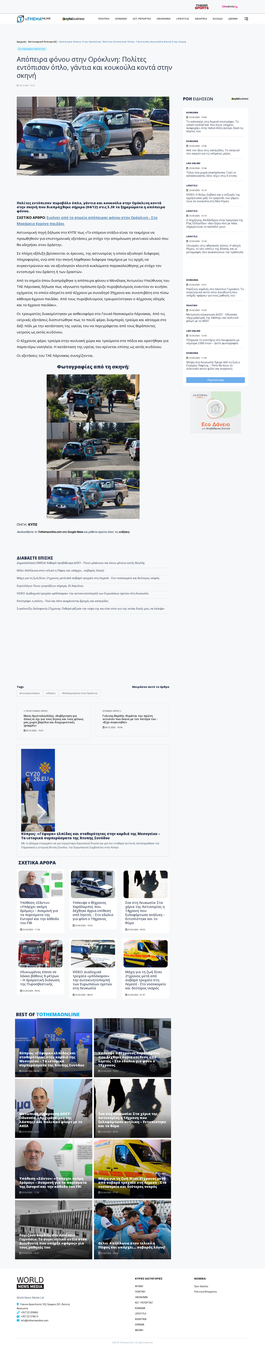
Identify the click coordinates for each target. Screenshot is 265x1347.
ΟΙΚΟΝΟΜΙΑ (164, 18)
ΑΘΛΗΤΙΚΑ (201, 18)
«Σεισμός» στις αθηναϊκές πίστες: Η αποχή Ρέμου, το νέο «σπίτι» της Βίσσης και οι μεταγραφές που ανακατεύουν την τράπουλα (214, 249)
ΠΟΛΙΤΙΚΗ (104, 18)
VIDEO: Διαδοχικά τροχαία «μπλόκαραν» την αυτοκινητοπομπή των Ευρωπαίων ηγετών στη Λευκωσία (82, 593)
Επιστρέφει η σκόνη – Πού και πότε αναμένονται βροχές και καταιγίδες (63, 601)
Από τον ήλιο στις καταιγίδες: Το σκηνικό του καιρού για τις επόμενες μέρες (213, 151)
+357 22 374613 (29, 1316)
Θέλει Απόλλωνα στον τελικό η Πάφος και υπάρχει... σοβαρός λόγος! (60, 570)
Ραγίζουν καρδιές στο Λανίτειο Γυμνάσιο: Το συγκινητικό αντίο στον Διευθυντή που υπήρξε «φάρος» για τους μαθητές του (53, 1241)
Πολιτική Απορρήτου (205, 1291)
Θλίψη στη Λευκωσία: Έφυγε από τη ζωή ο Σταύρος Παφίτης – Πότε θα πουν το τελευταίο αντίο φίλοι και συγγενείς (213, 365)
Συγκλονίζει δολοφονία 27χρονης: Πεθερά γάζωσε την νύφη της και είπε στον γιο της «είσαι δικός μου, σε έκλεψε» (91, 608)
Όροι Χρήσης (201, 1286)
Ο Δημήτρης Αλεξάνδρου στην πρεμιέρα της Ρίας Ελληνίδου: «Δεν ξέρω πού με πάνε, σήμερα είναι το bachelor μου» (214, 223)
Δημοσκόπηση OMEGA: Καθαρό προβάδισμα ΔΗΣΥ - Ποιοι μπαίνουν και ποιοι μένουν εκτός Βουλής (81, 563)
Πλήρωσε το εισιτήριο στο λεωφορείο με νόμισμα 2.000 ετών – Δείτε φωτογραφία (212, 341)
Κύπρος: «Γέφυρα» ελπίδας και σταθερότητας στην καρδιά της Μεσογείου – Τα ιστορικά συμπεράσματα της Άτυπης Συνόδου (90, 835)
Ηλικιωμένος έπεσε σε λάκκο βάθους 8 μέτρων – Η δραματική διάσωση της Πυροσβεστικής (40, 978)
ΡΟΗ (198, 99)
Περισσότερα (215, 380)
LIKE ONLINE (193, 163)
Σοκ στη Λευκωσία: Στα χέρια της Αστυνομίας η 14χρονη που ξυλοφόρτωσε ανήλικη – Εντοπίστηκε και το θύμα (145, 912)
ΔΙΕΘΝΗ (232, 18)
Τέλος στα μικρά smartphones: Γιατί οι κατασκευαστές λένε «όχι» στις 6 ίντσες (211, 174)
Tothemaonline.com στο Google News (61, 532)
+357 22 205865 (29, 1312)
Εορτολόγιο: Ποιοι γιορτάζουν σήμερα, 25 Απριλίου (50, 586)
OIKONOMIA (141, 1297)
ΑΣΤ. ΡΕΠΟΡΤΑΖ (142, 18)
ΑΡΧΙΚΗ (139, 1286)
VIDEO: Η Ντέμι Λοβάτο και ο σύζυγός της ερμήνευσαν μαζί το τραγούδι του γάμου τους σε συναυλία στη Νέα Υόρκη (213, 198)
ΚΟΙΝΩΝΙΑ (121, 18)
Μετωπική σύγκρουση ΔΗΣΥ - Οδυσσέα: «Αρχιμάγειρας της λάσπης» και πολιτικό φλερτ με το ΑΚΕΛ (50, 1119)
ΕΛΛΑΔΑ (218, 18)
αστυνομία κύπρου (29, 693)
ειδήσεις (124, 532)
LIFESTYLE (182, 18)
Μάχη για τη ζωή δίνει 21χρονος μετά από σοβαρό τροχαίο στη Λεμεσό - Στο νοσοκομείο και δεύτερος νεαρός (88, 578)
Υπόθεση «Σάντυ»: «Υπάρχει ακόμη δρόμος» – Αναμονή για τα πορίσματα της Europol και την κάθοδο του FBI (39, 912)
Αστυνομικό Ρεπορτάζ (42, 41)
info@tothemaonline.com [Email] (34, 1320)
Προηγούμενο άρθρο (36, 711)
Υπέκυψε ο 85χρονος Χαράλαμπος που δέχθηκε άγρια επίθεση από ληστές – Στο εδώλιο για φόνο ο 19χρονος (93, 910)
